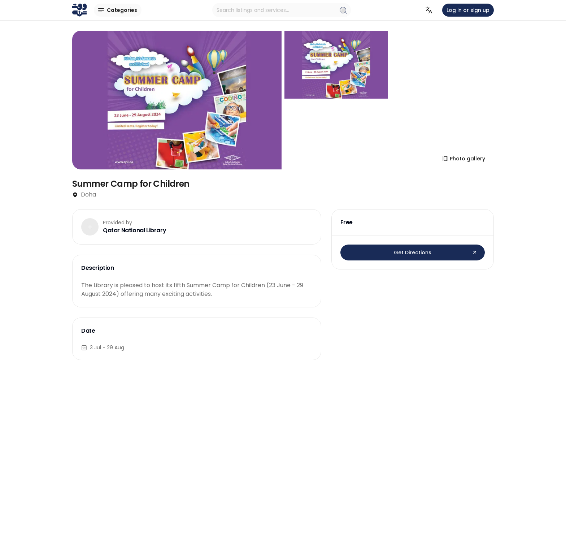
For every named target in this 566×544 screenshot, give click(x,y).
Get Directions (436, 252)
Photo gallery (464, 158)
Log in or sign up (468, 10)
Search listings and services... (282, 10)
